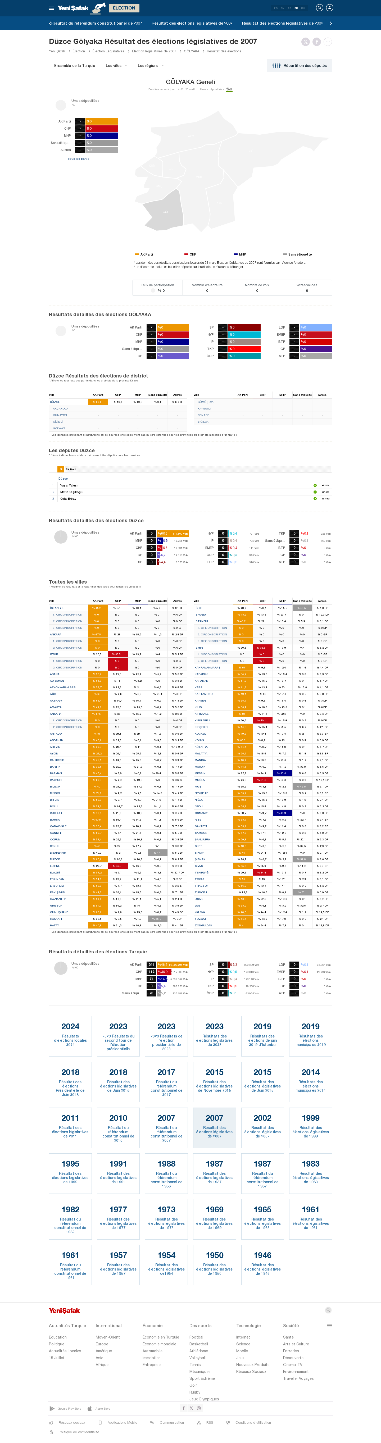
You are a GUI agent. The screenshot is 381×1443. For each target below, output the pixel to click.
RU (303, 8)
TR (276, 8)
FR (296, 8)
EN (282, 8)
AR (289, 8)
